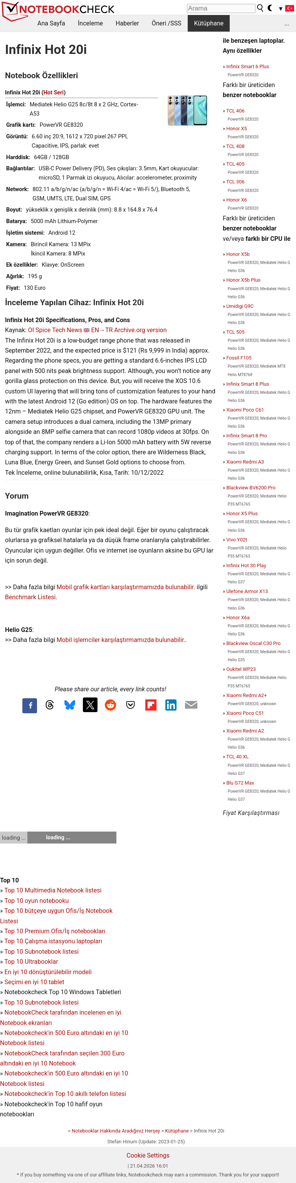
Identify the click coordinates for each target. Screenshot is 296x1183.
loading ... (13, 838)
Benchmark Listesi (30, 597)
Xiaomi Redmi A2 (245, 731)
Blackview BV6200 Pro (251, 488)
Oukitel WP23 (241, 669)
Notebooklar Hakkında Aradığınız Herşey (116, 1131)
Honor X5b (238, 254)
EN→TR (102, 330)
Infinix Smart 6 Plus (247, 66)
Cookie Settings (148, 1155)
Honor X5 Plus (242, 513)
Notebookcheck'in (29, 1073)
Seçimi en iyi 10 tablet (34, 982)
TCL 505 (235, 332)
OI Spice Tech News (55, 330)
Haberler (127, 23)
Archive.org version (140, 330)
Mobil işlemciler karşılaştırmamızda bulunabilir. (121, 640)
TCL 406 (235, 111)
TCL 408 (235, 146)
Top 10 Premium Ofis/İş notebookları (54, 931)
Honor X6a (237, 617)
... (286, 23)
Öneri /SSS (167, 23)
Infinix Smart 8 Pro (246, 436)
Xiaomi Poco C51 (245, 713)
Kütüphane (209, 23)
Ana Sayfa (51, 23)
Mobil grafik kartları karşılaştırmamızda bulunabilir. (126, 587)
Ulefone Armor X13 (247, 591)
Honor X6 (236, 200)
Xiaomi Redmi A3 (245, 462)
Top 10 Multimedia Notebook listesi (52, 890)
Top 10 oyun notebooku (36, 900)
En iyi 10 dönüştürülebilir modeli (47, 972)
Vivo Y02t (236, 540)
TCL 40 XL (237, 757)
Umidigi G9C (240, 306)
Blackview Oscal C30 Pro (253, 643)
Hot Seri (54, 92)
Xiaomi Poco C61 (245, 410)
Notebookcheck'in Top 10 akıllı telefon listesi (65, 1093)
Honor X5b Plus (243, 280)
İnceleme (90, 23)
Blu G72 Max (240, 783)
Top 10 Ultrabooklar (31, 961)
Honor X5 (236, 128)
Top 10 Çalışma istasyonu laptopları (53, 941)
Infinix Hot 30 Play (246, 565)
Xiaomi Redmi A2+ (246, 695)
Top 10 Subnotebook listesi (41, 951)
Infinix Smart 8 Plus (247, 384)
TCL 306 (235, 182)
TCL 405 (235, 164)
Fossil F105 (239, 358)
